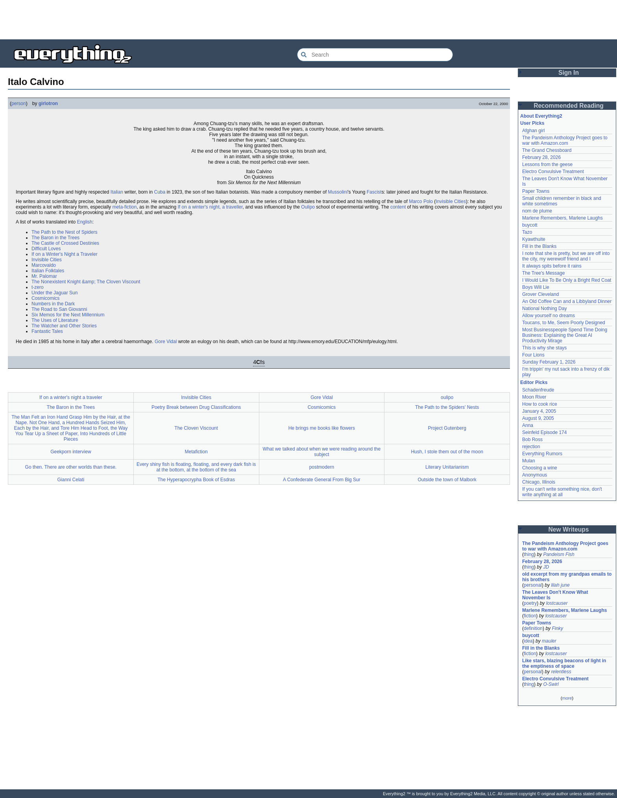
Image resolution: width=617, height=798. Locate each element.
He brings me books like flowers (321, 428)
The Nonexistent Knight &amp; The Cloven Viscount (85, 281)
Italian (117, 192)
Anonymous (534, 475)
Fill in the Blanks (539, 246)
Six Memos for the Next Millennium (67, 315)
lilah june (560, 585)
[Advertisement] (308, 19)
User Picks (532, 123)
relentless (561, 671)
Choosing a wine (539, 468)
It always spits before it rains (552, 266)
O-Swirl (550, 684)
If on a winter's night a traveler (70, 397)
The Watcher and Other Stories (64, 326)
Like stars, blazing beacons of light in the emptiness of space (564, 663)
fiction (530, 616)
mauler (549, 641)
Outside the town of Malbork (446, 479)
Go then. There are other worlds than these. (71, 467)
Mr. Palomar (44, 276)
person (18, 103)
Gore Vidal (166, 341)
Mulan (528, 461)
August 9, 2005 (538, 418)
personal (533, 585)
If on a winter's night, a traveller (210, 207)
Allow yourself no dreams (548, 315)
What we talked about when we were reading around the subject (322, 451)
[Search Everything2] (375, 54)
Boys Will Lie (535, 287)
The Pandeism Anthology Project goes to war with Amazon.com (565, 140)
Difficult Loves (46, 248)
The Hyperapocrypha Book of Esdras (196, 479)
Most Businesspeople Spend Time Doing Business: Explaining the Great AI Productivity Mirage (564, 335)
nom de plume (537, 211)
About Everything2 (541, 116)
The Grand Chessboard (546, 150)
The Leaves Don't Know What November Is (555, 594)
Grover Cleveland (540, 294)
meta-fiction (124, 207)
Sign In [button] (568, 72)
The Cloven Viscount (196, 428)
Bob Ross (532, 439)
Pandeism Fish (558, 554)
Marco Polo (421, 201)
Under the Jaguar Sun (54, 293)
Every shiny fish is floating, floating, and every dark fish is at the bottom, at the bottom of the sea (196, 467)
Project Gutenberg (447, 428)
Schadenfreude (538, 390)
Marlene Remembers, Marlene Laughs (562, 218)
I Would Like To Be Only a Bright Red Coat (566, 280)
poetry (530, 603)
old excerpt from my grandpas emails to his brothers (566, 576)
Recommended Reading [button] (569, 105)
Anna (527, 425)
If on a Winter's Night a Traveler (64, 254)
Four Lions (533, 355)
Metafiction (196, 451)
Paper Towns (535, 191)
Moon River (534, 397)
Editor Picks (533, 382)
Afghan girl (533, 130)
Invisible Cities (451, 201)
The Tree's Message (543, 273)
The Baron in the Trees (55, 237)
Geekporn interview (70, 451)
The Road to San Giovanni (59, 309)
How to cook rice (539, 404)
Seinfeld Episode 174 (544, 432)
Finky (557, 628)
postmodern (321, 467)
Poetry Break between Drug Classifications (196, 407)
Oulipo (308, 207)
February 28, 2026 (541, 157)
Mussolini (337, 192)
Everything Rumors (542, 453)
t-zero (37, 287)
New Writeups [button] (569, 529)
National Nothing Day (544, 308)
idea (528, 641)
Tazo (527, 232)
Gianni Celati (71, 479)
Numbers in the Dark (53, 304)
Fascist (374, 192)
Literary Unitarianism (447, 467)
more (567, 698)
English (84, 222)
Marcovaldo (43, 265)
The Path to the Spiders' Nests (447, 407)
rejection (531, 446)
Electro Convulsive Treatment (553, 171)
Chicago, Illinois (538, 482)
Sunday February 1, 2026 (548, 362)
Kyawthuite (533, 239)
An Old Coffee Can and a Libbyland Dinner (566, 301)
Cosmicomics (45, 298)
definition (533, 628)
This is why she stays (544, 348)
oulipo (447, 397)
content (398, 207)
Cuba (160, 192)
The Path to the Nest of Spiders (64, 232)
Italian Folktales (47, 270)
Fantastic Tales (47, 331)
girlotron (48, 103)
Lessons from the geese (547, 164)
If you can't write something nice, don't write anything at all (562, 491)
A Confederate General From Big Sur (321, 479)
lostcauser (557, 603)
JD (546, 567)
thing (529, 554)
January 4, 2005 (539, 411)
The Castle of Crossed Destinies (65, 243)
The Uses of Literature (54, 320)
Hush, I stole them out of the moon (447, 451)
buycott (530, 225)
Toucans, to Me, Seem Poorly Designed (563, 322)
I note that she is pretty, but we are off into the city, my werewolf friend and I (566, 256)
